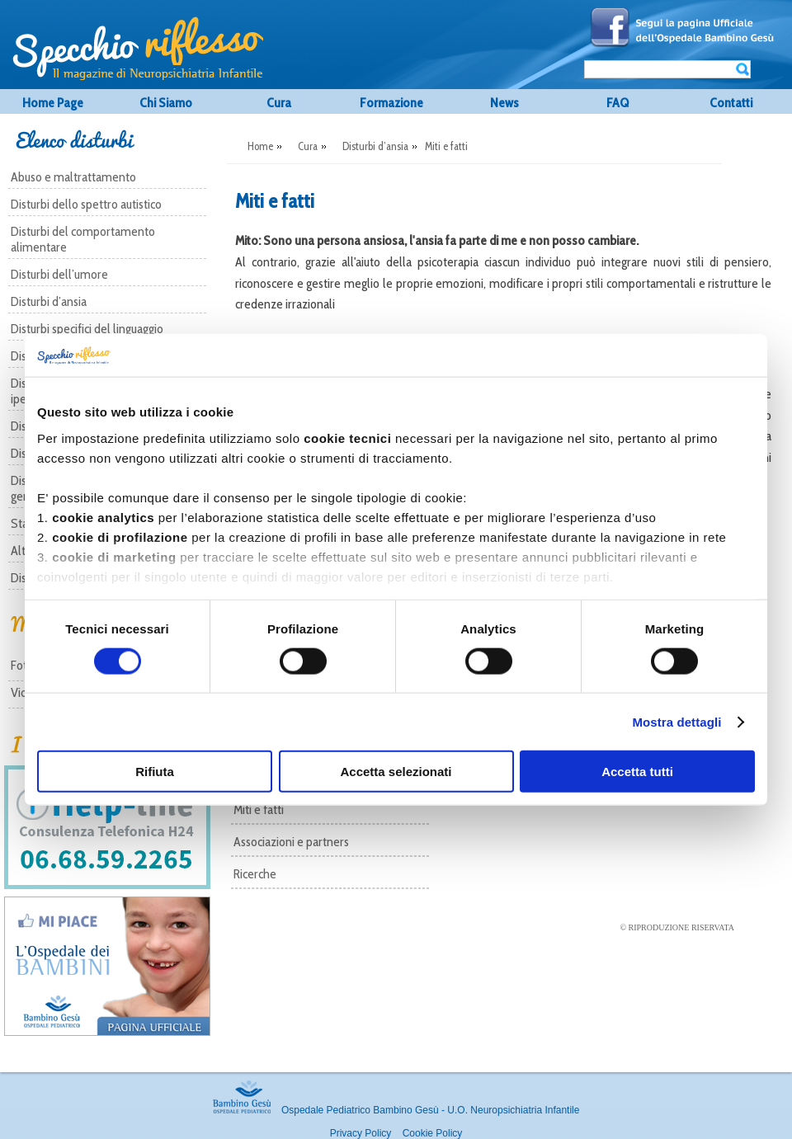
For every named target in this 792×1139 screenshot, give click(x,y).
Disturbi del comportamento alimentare (83, 239)
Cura (278, 103)
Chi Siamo (165, 103)
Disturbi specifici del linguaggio (87, 329)
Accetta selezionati (395, 772)
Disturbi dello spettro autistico (86, 204)
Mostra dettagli (676, 721)
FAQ (617, 103)
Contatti (731, 103)
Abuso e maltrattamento (73, 177)
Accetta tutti (637, 772)
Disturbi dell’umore (59, 274)
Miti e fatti (258, 809)
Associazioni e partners (291, 842)
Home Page (52, 103)
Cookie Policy (433, 1133)
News (504, 103)
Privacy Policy (361, 1133)
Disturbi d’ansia (49, 301)
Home (260, 146)
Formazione (391, 103)
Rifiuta (154, 772)
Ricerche (254, 874)
